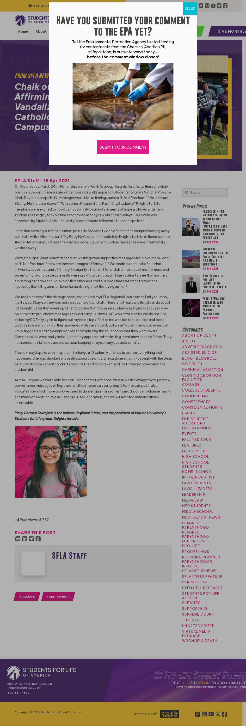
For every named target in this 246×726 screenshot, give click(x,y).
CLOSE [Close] (190, 9)
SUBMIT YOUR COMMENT (123, 147)
